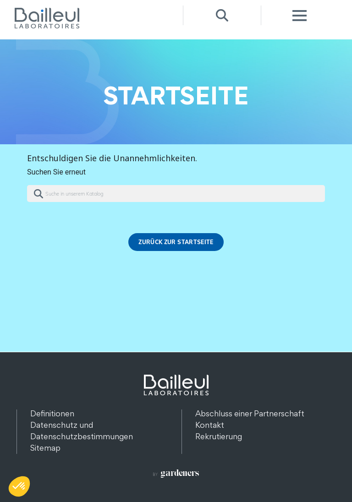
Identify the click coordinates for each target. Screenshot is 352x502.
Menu (300, 15)
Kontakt (209, 425)
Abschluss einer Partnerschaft (249, 413)
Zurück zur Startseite (176, 242)
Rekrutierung (218, 436)
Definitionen (52, 413)
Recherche (222, 15)
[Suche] (176, 193)
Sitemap (45, 447)
